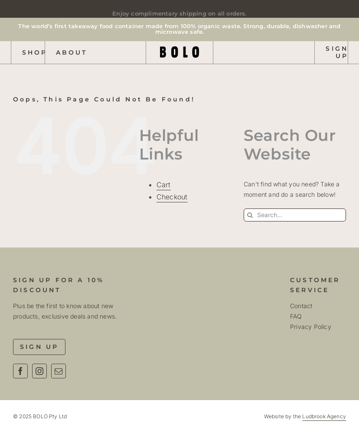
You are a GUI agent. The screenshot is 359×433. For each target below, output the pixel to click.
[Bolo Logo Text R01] (179, 49)
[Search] (250, 214)
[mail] (58, 371)
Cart (164, 184)
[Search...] (295, 214)
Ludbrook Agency (324, 416)
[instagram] (39, 371)
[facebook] (20, 371)
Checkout (172, 196)
